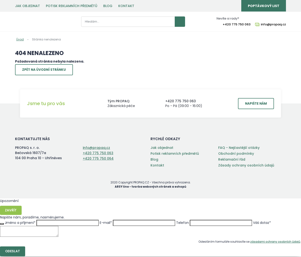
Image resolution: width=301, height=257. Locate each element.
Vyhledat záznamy (175, 22)
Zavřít (11, 211)
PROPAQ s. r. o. (32, 22)
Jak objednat (27, 6)
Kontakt (126, 6)
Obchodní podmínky (236, 154)
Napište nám (254, 104)
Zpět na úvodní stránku (45, 70)
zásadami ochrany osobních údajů (275, 242)
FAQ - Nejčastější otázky (239, 148)
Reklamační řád (231, 160)
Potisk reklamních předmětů (71, 6)
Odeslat (12, 252)
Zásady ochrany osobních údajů (246, 166)
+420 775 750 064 (98, 158)
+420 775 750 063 (236, 25)
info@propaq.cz (273, 25)
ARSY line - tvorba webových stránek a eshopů (150, 187)
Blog (107, 6)
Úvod (20, 39)
